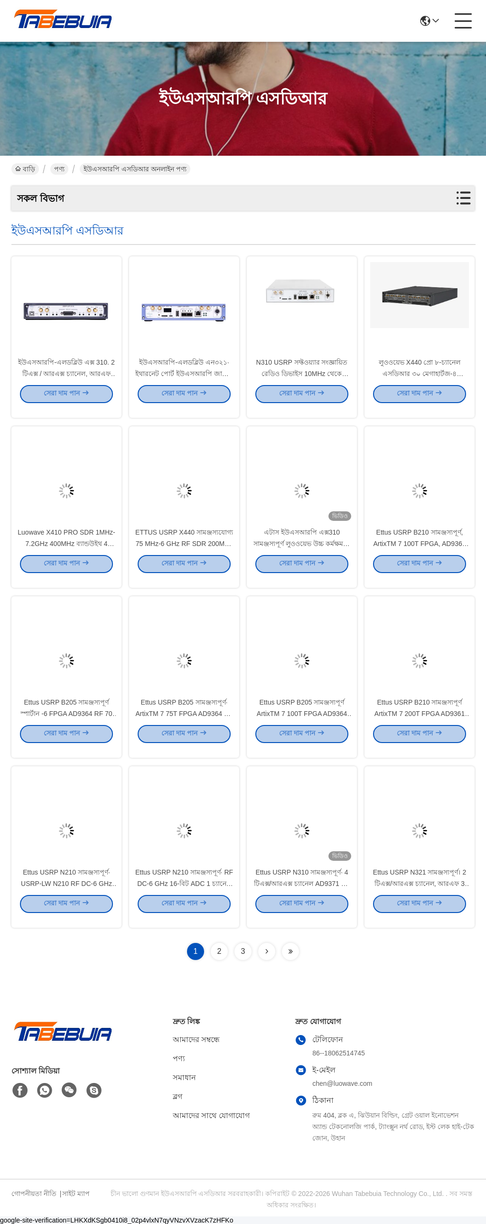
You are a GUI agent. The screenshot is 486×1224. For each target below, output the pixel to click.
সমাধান (184, 1077)
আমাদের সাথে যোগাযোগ (211, 1115)
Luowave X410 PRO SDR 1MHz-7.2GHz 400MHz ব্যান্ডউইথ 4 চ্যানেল (66, 552)
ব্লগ (177, 1096)
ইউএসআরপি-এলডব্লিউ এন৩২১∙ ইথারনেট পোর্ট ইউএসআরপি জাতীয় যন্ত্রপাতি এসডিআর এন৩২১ (184, 382)
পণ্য (59, 169)
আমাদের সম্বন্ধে (196, 1040)
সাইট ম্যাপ (76, 1193)
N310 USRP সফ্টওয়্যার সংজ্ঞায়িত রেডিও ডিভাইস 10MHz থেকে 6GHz (302, 382)
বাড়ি (25, 169)
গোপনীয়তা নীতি (33, 1193)
